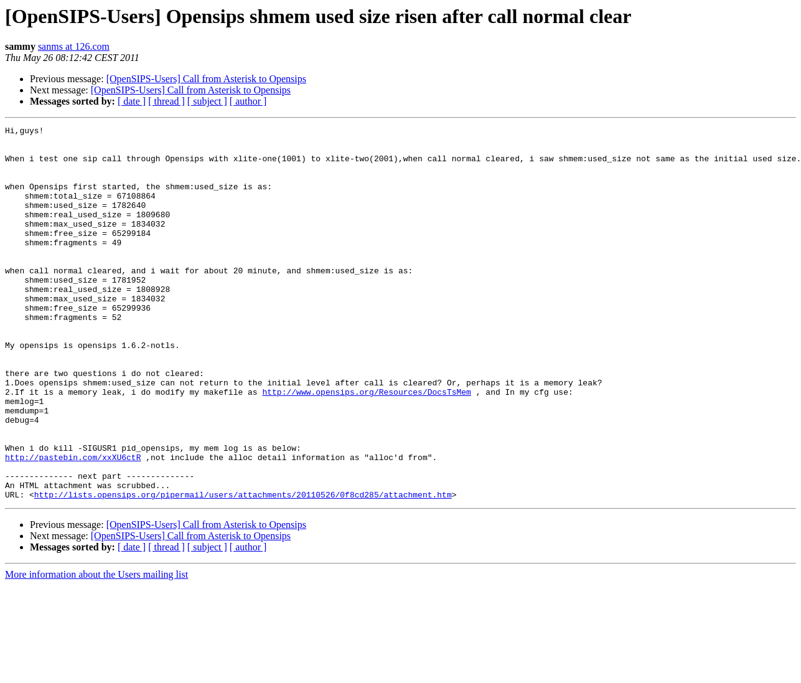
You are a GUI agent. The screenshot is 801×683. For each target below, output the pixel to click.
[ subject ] (207, 101)
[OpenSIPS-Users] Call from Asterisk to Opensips (206, 78)
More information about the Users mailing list (96, 649)
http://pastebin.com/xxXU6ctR (73, 524)
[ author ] (248, 101)
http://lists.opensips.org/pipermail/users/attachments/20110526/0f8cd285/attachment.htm (243, 569)
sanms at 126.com (74, 46)
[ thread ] (166, 101)
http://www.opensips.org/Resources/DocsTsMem (366, 445)
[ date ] (132, 101)
